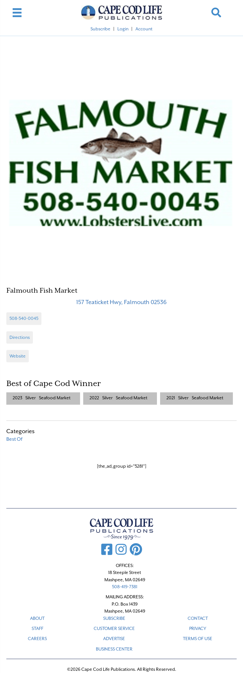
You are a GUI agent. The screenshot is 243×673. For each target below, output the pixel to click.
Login (122, 28)
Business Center (114, 648)
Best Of (14, 439)
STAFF (37, 628)
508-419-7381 (124, 586)
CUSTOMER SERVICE (114, 628)
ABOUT (37, 618)
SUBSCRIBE (114, 618)
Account (144, 28)
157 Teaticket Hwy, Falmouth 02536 (121, 302)
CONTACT (198, 618)
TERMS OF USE (197, 638)
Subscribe (100, 28)
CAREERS (37, 638)
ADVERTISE (114, 638)
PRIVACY (197, 628)
